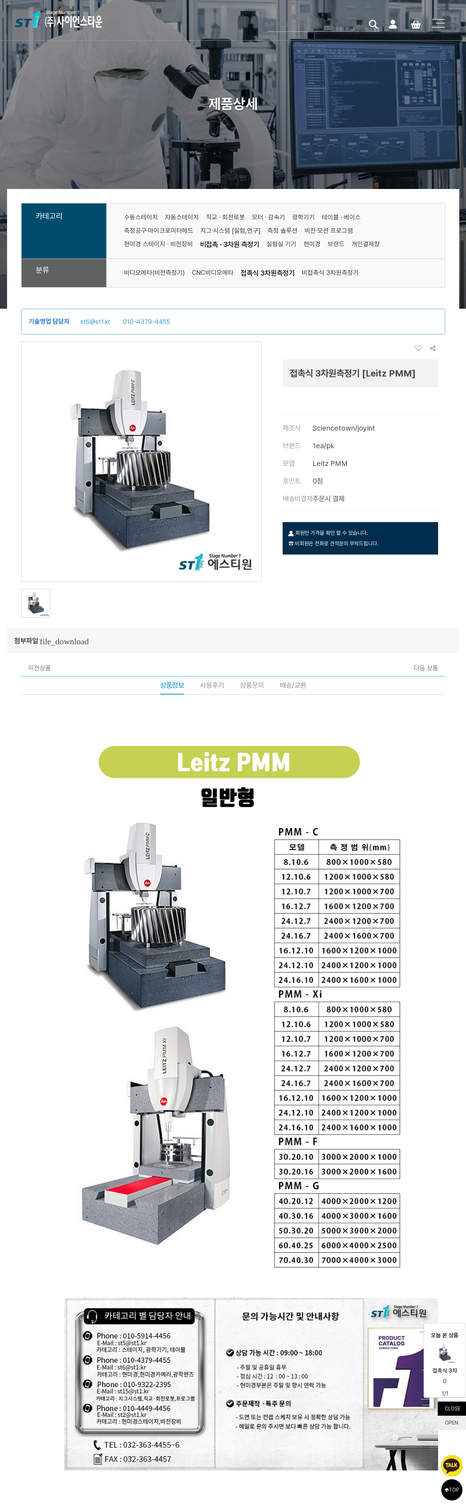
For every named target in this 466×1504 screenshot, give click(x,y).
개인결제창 (366, 244)
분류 (42, 270)
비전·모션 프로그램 (329, 230)
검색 (373, 24)
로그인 (393, 24)
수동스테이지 (141, 217)
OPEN (451, 1423)
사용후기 (212, 685)
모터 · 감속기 (268, 217)
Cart (415, 24)
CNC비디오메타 (213, 272)
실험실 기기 (281, 244)
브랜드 (336, 244)
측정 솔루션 (282, 230)
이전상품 (39, 668)
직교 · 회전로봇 (225, 217)
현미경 (311, 244)
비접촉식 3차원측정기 (330, 272)
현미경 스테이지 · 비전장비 (158, 244)
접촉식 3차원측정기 (268, 273)
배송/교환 (293, 685)
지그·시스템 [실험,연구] (230, 230)
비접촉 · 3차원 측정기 (229, 244)
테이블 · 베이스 (341, 217)
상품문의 (252, 685)
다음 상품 (426, 668)
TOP (451, 1490)
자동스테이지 (182, 217)
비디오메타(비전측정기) (154, 272)
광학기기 (303, 217)
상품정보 (172, 685)
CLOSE (453, 1408)
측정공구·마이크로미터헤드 (158, 230)
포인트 (292, 481)
